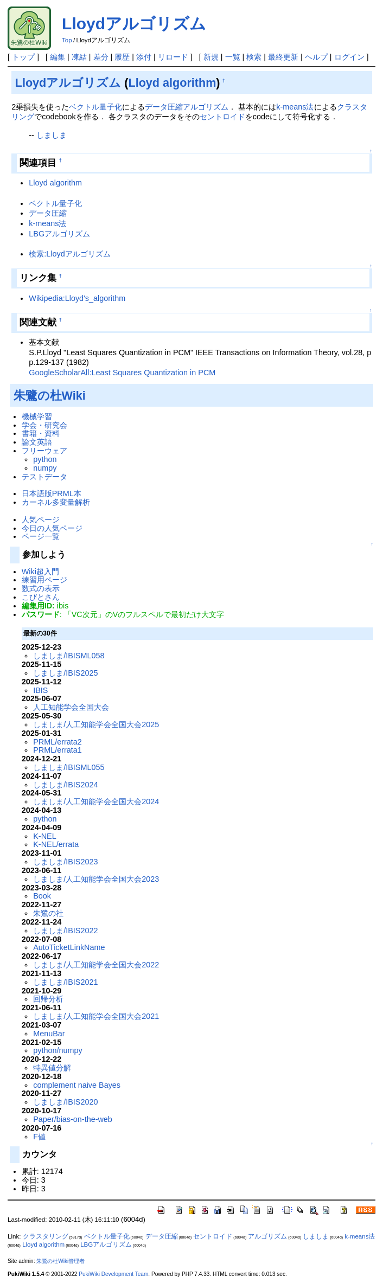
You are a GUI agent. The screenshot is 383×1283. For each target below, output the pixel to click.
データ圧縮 (164, 106)
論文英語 (37, 442)
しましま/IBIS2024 (65, 784)
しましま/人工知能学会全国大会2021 (96, 1016)
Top (67, 40)
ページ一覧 (41, 536)
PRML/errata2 (57, 741)
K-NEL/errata (56, 844)
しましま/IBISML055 (68, 767)
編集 (57, 57)
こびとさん (41, 597)
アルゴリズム (205, 106)
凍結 (79, 57)
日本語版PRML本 (51, 493)
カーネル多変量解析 (56, 502)
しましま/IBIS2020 (65, 1102)
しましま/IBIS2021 (65, 982)
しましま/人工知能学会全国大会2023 (96, 879)
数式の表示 (41, 588)
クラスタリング (45, 1236)
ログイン (349, 57)
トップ (23, 57)
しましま (51, 135)
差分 (100, 57)
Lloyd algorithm (172, 82)
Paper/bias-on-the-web (72, 1119)
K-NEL (44, 836)
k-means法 (295, 106)
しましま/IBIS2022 (65, 930)
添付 (143, 57)
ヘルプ (316, 57)
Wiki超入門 (40, 571)
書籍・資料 (41, 433)
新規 (211, 57)
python (44, 459)
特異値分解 (52, 1067)
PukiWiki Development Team (113, 1274)
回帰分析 (48, 999)
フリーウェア (44, 450)
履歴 (122, 57)
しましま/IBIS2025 (65, 673)
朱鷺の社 (48, 913)
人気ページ (41, 519)
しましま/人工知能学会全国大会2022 (96, 964)
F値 (39, 1136)
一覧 (232, 57)
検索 (253, 57)
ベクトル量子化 (95, 106)
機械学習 (37, 416)
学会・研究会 (44, 425)
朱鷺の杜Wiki (50, 395)
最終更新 (283, 57)
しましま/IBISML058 (68, 655)
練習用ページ (44, 579)
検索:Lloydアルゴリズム (69, 253)
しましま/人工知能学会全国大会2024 (96, 801)
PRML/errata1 (57, 750)
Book (42, 895)
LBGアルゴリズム (59, 233)
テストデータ (44, 476)
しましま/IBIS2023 (65, 861)
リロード (173, 57)
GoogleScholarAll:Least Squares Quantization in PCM (122, 372)
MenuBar (49, 1033)
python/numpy (57, 1050)
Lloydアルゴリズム (134, 24)
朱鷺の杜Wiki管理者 (60, 1261)
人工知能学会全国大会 (71, 707)
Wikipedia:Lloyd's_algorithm (77, 298)
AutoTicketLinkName (69, 947)
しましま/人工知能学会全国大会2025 (96, 724)
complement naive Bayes (76, 1085)
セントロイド (222, 116)
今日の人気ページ (52, 528)
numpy (44, 468)
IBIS (40, 690)
